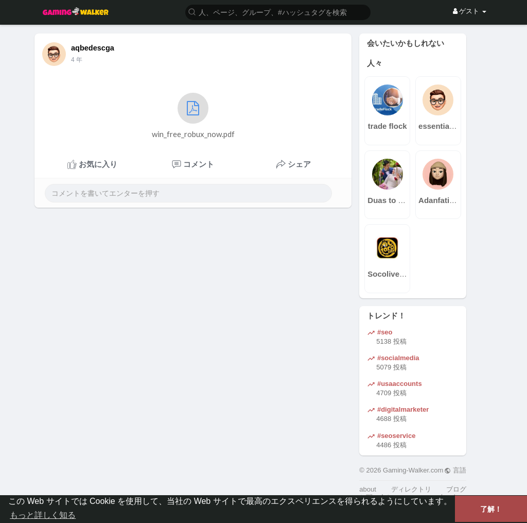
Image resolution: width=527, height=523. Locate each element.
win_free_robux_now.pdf (193, 116)
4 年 (76, 59)
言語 (455, 470)
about (367, 489)
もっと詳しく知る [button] (43, 515)
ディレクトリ (411, 489)
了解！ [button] (491, 509)
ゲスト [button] (469, 11)
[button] (278, 11)
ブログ (456, 489)
